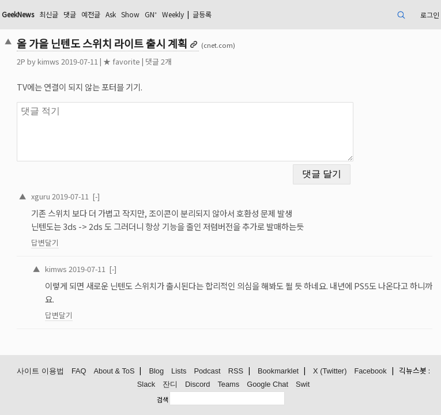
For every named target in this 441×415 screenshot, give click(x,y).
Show (130, 14)
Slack (146, 384)
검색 (162, 399)
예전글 (90, 14)
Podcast (207, 371)
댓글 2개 (158, 61)
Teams (228, 384)
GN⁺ (151, 14)
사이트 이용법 (40, 371)
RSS (235, 371)
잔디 (170, 384)
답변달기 (45, 242)
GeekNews (18, 14)
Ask (110, 14)
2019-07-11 (70, 196)
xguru (40, 196)
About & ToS (114, 371)
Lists (178, 371)
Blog (156, 371)
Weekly (173, 14)
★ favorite (121, 61)
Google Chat (267, 384)
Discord (197, 384)
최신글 (48, 14)
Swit (303, 384)
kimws (48, 61)
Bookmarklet (278, 371)
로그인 (429, 15)
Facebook (370, 371)
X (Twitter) (329, 371)
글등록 (202, 14)
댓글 (69, 14)
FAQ (78, 371)
